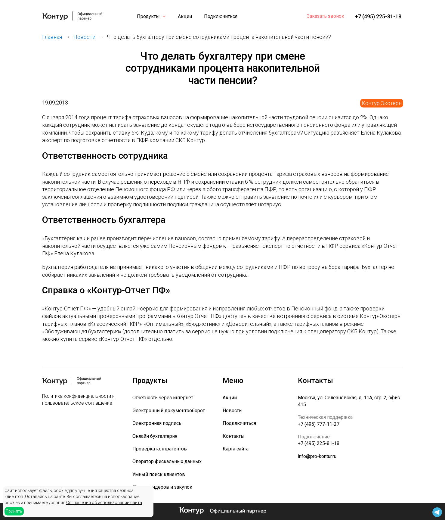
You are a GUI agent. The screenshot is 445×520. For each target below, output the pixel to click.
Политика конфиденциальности (76, 396)
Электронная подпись (156, 423)
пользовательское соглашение (77, 403)
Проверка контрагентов (159, 449)
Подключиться (220, 16)
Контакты (234, 436)
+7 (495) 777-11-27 (318, 424)
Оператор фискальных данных (167, 461)
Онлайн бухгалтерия (154, 436)
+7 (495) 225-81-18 (378, 16)
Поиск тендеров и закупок (162, 487)
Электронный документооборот (168, 410)
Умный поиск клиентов (158, 474)
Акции (185, 16)
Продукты (148, 16)
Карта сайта (236, 449)
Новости (232, 410)
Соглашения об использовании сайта (104, 502)
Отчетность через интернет (162, 397)
